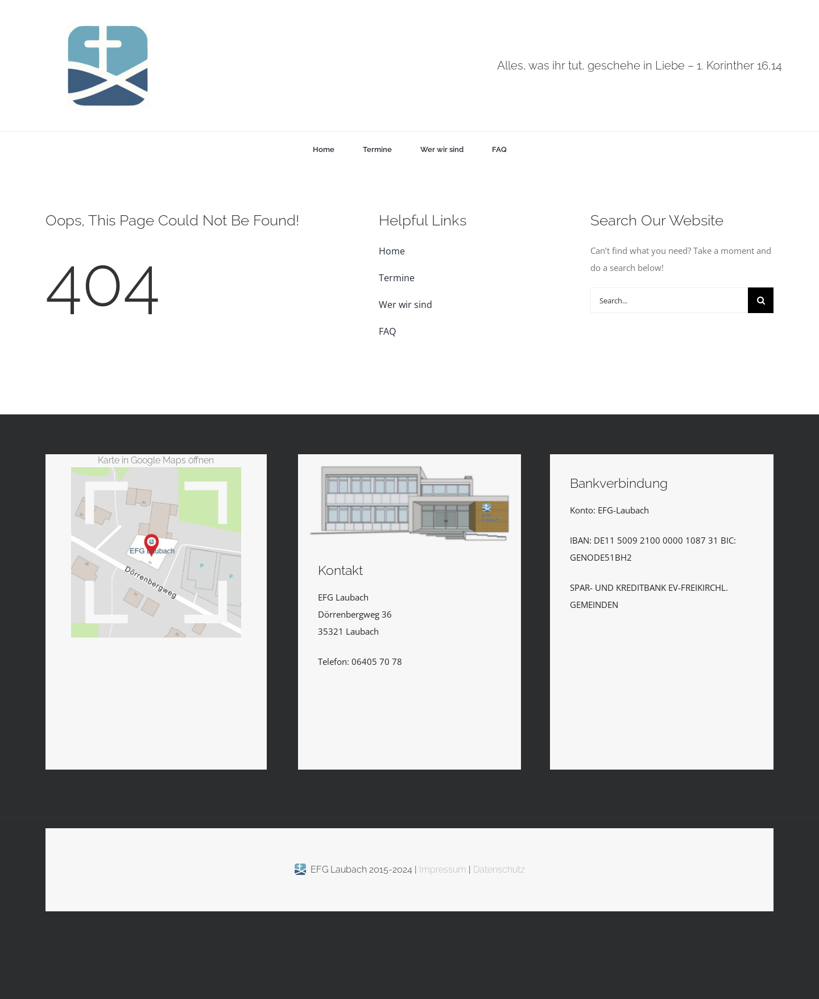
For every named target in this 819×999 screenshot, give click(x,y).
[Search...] (669, 300)
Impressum (444, 870)
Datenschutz (499, 870)
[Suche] (761, 300)
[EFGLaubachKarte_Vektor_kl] (156, 471)
